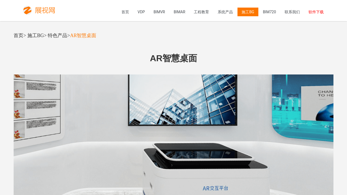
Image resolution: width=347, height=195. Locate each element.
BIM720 (269, 12)
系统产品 (225, 12)
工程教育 (201, 12)
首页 (125, 12)
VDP (141, 12)
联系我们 (292, 12)
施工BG (248, 12)
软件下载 (316, 12)
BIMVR (159, 12)
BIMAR (179, 12)
